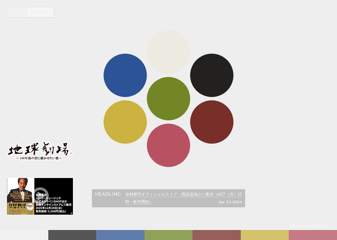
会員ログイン (28, 127)
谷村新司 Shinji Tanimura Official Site (40, 72)
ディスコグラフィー (120, 235)
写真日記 (266, 235)
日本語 (18, 12)
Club (313, 235)
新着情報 (74, 235)
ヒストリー (169, 235)
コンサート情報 (27, 105)
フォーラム (25, 235)
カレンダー (217, 235)
